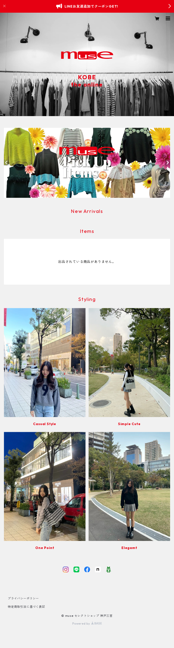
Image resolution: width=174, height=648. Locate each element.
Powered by (87, 623)
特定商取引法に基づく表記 (26, 606)
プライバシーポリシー (23, 598)
